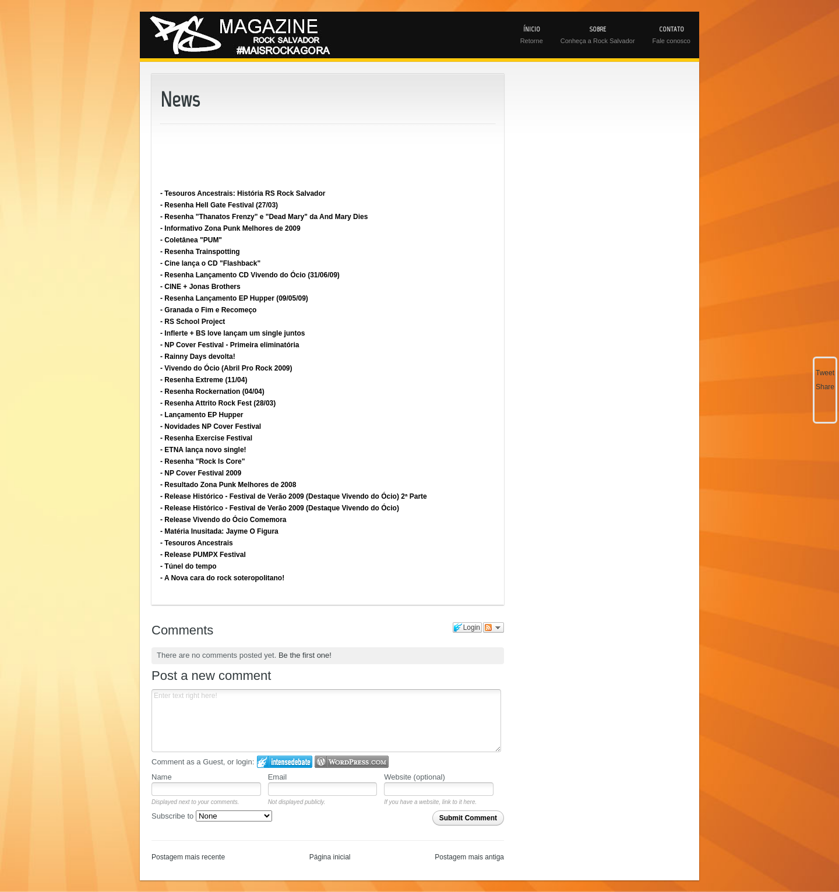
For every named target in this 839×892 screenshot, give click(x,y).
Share (825, 387)
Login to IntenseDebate (284, 762)
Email (277, 777)
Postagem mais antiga (469, 857)
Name (161, 777)
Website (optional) (414, 777)
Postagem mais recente (188, 857)
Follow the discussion (493, 627)
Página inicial (330, 857)
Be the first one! (305, 655)
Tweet (825, 373)
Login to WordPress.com (352, 762)
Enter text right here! (326, 720)
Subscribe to (211, 816)
